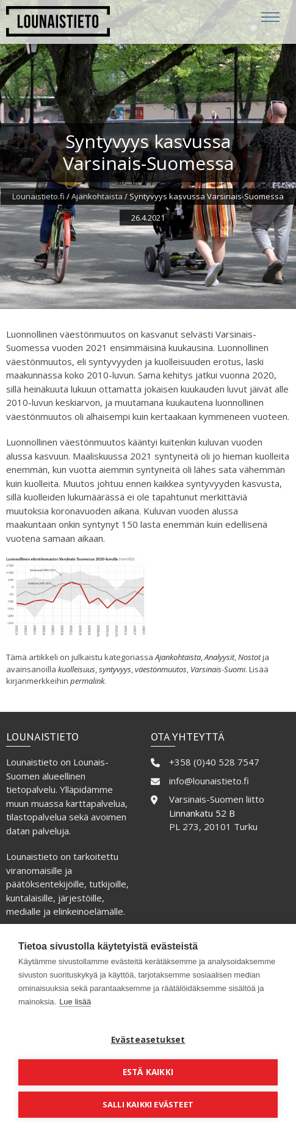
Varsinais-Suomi (217, 669)
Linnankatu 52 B (202, 813)
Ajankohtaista (97, 196)
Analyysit (219, 657)
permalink (87, 680)
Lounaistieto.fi (38, 196)
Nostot (249, 657)
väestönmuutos (161, 669)
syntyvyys (115, 669)
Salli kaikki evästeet (148, 1104)
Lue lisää (75, 1001)
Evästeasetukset (148, 1039)
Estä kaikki (148, 1072)
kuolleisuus (76, 669)
